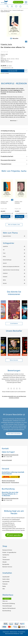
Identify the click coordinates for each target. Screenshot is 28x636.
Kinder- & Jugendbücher (9, 552)
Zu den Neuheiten (14, 323)
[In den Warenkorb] (12, 70)
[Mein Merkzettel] (16, 6)
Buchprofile (6, 564)
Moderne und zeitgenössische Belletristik (11, 266)
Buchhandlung (7, 610)
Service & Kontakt (7, 460)
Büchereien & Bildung (9, 603)
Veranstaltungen (7, 606)
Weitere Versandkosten (8, 480)
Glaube (5, 562)
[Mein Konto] (12, 6)
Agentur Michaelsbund (9, 608)
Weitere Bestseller (14, 360)
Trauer (4, 253)
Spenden (6, 598)
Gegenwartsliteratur (7, 236)
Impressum (6, 631)
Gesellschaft (6, 576)
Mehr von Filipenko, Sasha (14, 224)
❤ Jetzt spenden (18, 2)
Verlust (4, 256)
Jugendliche (5, 246)
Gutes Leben (6, 579)
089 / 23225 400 (7, 456)
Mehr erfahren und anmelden (14, 433)
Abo (4, 588)
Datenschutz (13, 631)
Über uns (5, 601)
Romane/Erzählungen (7, 259)
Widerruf (16, 633)
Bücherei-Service (7, 566)
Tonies (4, 557)
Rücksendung (15, 482)
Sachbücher (6, 555)
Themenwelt (6, 559)
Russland (5, 283)
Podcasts (5, 584)
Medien (4, 280)
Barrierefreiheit (9, 633)
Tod (3, 249)
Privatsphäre (21, 631)
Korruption (5, 276)
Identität (5, 263)
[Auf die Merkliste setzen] (25, 70)
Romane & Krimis (7, 550)
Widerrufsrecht (6, 482)
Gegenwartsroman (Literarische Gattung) (11, 270)
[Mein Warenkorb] (20, 6)
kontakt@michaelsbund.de (10, 455)
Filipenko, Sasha (6, 44)
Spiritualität (6, 581)
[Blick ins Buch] (14, 38)
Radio (4, 586)
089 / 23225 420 (7, 500)
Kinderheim (5, 273)
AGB (21, 633)
